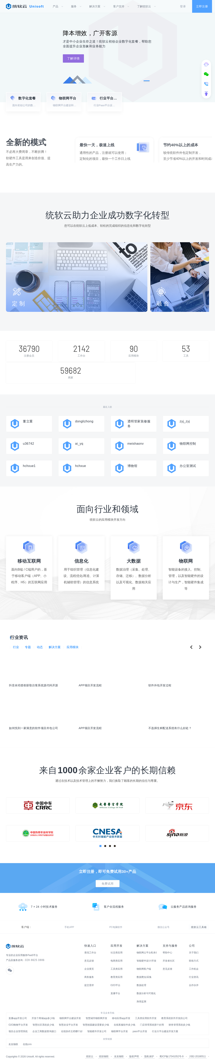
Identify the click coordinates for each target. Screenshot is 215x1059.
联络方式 (193, 953)
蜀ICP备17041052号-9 (171, 1048)
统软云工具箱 (199, 919)
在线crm (27, 1036)
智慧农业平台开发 (68, 1017)
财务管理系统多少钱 (179, 1017)
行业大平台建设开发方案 (165, 1023)
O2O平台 (115, 977)
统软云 (89, 1048)
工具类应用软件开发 (146, 1010)
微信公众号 (57, 919)
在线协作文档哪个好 (72, 1023)
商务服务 (89, 969)
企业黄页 (89, 961)
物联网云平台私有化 (147, 945)
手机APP (23, 919)
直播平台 (115, 985)
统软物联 (104, 1048)
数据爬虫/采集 (144, 969)
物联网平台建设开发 (70, 1010)
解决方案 (56, 635)
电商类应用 (117, 953)
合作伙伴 (193, 977)
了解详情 (73, 58)
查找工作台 (90, 945)
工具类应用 (117, 961)
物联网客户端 (144, 961)
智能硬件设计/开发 (146, 953)
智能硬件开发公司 (96, 1023)
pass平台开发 (140, 1023)
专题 (28, 635)
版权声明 (134, 1048)
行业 (16, 635)
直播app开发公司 (18, 1010)
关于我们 (193, 945)
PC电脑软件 (39, 919)
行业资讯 (193, 969)
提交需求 (89, 977)
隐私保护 (149, 1048)
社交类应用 (117, 945)
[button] (147, 80)
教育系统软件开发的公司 (174, 1010)
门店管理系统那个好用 (152, 1017)
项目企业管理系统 (18, 1023)
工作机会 (193, 961)
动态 (41, 635)
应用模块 (75, 635)
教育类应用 (117, 969)
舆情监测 (141, 994)
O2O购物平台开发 (18, 1017)
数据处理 (141, 977)
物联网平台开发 (119, 1023)
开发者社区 (169, 953)
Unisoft (37, 6)
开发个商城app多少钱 (43, 1010)
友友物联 (13, 1036)
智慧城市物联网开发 (96, 1010)
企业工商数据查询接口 (44, 1023)
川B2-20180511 (197, 1048)
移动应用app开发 (121, 1010)
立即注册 (202, 6)
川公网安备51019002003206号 (188, 1052)
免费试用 (108, 876)
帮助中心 (167, 945)
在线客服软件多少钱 (124, 1017)
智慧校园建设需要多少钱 (96, 1017)
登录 (183, 6)
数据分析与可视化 (146, 985)
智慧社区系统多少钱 (43, 1017)
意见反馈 (89, 953)
